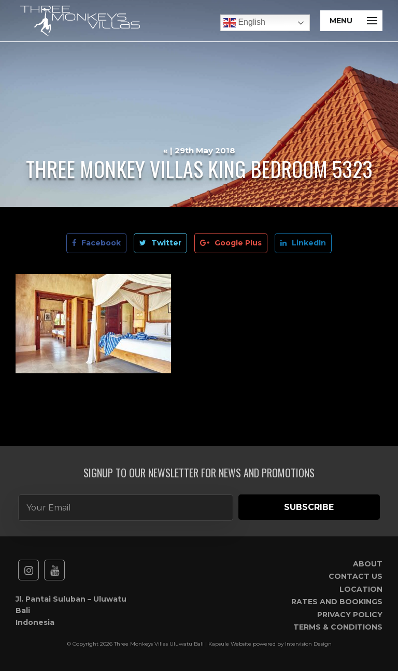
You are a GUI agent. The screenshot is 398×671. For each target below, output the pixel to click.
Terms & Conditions (337, 627)
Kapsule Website (229, 643)
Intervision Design (308, 643)
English (244, 23)
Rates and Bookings (336, 601)
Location (360, 589)
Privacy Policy (349, 614)
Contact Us (355, 576)
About (367, 563)
